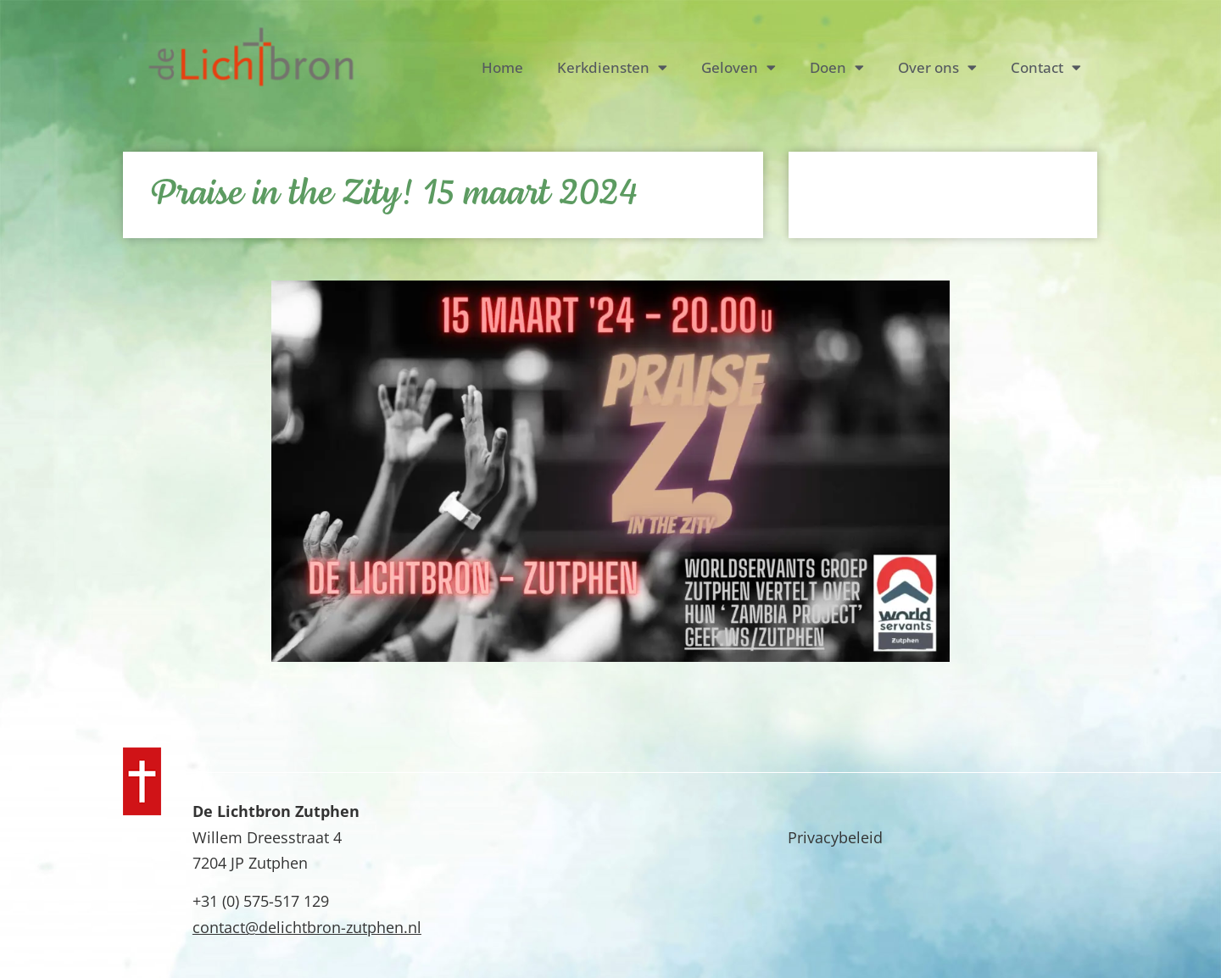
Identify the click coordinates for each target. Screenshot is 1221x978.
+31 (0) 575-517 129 (260, 901)
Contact (1046, 67)
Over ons (937, 67)
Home (502, 67)
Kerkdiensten (612, 67)
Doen (837, 67)
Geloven (738, 67)
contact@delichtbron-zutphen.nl (306, 927)
